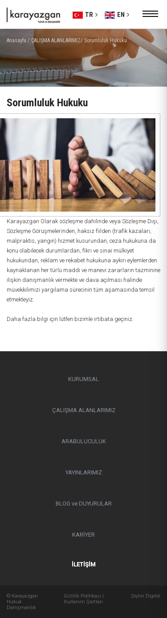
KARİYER (83, 534)
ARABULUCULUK (83, 441)
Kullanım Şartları (83, 602)
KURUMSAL (83, 379)
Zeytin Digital (145, 596)
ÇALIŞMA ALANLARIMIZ (83, 410)
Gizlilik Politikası (82, 596)
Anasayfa (16, 40)
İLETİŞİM (83, 564)
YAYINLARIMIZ (83, 472)
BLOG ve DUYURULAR (84, 503)
